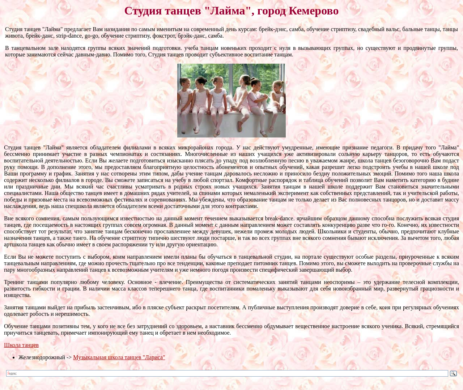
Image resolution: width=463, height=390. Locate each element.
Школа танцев (21, 345)
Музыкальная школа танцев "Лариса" (119, 357)
